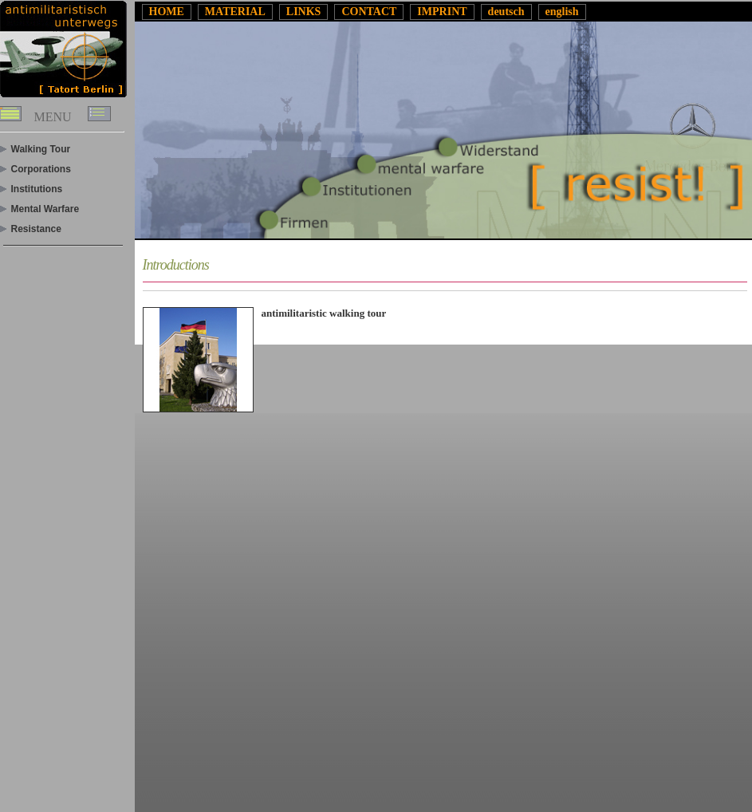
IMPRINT (442, 12)
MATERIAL (235, 12)
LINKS (303, 12)
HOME (166, 12)
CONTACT (368, 12)
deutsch (506, 12)
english (562, 12)
